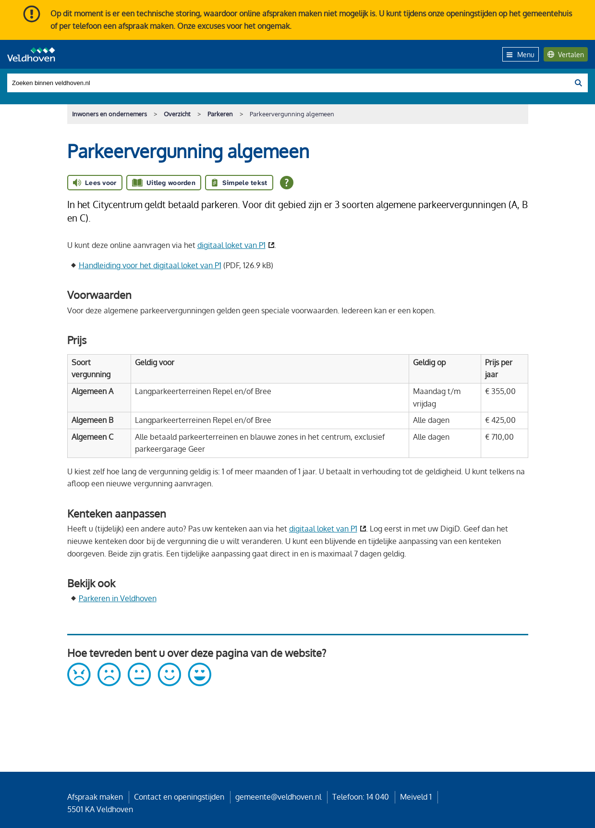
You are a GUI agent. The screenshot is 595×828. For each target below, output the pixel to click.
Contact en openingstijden (179, 797)
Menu (520, 54)
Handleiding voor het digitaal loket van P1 (150, 265)
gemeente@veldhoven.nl (278, 797)
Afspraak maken (95, 797)
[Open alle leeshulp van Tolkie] (286, 182)
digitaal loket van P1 (231, 245)
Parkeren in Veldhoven (118, 598)
